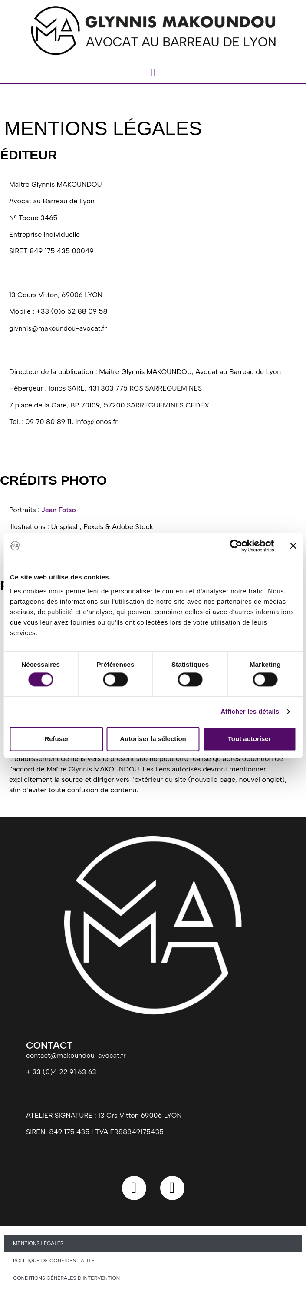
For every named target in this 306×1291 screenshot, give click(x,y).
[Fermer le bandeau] (293, 546)
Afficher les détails (249, 711)
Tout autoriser (249, 738)
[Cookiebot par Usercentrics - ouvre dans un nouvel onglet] (236, 545)
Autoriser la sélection (153, 738)
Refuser (56, 738)
